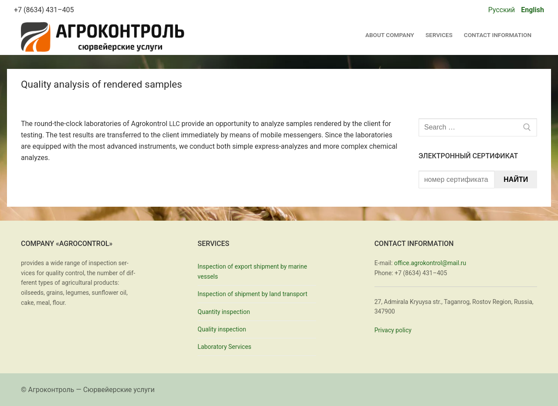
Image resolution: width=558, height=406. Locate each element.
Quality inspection (221, 329)
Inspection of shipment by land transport (252, 293)
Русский (501, 10)
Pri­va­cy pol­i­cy (393, 330)
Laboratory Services (224, 346)
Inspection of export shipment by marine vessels (252, 271)
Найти (516, 179)
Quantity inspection (223, 311)
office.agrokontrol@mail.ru (430, 262)
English (532, 10)
